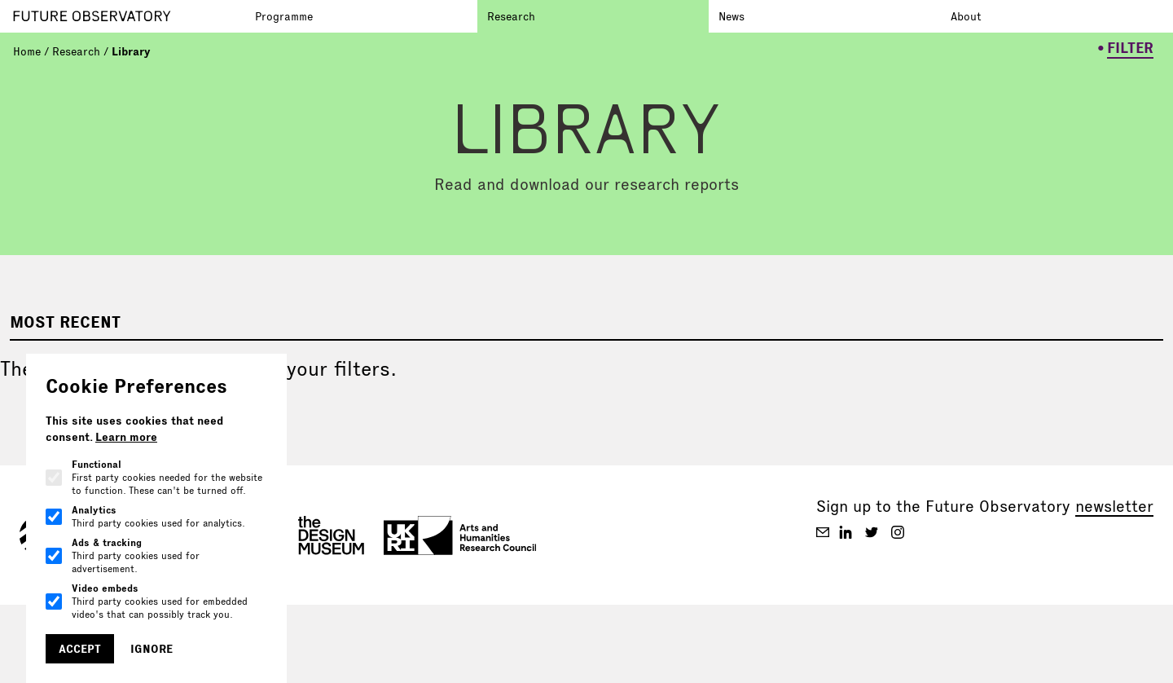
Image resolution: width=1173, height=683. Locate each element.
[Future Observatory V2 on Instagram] (897, 532)
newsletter (1114, 506)
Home (27, 51)
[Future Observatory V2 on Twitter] (871, 532)
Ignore (151, 648)
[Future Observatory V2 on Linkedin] (845, 532)
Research (511, 16)
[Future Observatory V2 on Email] (823, 532)
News (731, 16)
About (966, 16)
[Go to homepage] (129, 16)
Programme (284, 16)
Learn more (126, 436)
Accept (80, 648)
